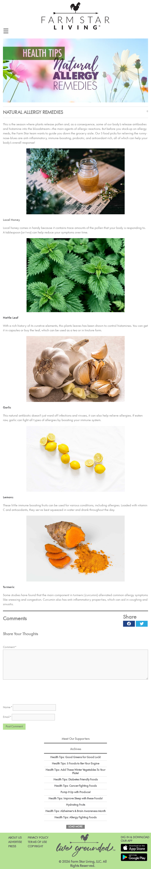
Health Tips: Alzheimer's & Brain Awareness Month (75, 811)
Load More (75, 826)
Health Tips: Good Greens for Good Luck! (75, 757)
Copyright (35, 846)
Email (7, 717)
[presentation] (33, 690)
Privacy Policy (38, 837)
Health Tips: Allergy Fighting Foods (75, 817)
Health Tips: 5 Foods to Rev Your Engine (75, 763)
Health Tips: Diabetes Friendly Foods (75, 779)
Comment (9, 647)
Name (7, 707)
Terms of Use (37, 842)
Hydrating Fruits (75, 804)
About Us (15, 837)
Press (12, 846)
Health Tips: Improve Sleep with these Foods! (76, 798)
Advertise (15, 842)
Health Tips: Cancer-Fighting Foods (75, 786)
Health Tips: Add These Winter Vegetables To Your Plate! (75, 771)
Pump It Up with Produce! (76, 792)
